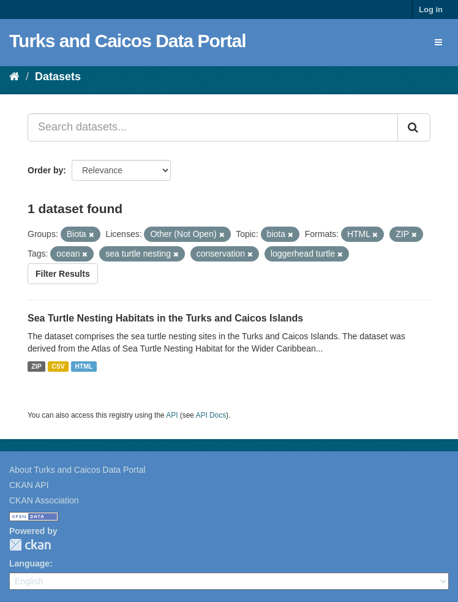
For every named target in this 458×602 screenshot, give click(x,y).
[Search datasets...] (213, 127)
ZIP (36, 366)
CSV (58, 366)
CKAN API (29, 485)
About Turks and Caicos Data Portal (77, 470)
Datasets (58, 76)
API (172, 415)
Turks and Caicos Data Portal (127, 41)
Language (29, 563)
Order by (45, 170)
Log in (431, 9)
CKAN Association (44, 500)
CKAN (30, 544)
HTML (83, 366)
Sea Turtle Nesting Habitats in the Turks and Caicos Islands (165, 318)
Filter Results (63, 274)
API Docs (211, 415)
